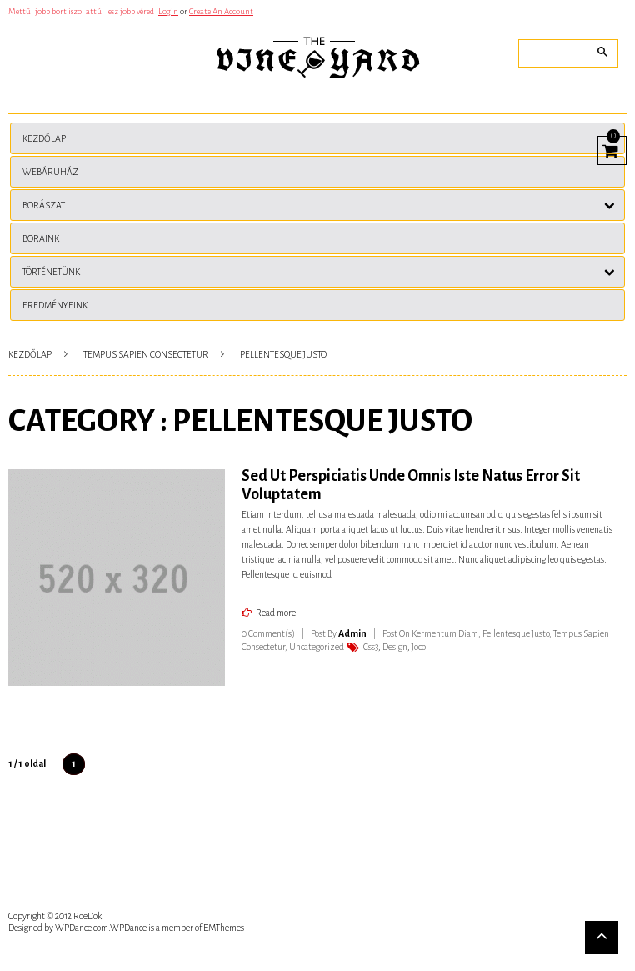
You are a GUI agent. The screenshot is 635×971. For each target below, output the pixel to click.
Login (168, 11)
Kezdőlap (30, 354)
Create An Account (221, 11)
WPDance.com (81, 928)
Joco (419, 647)
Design (395, 647)
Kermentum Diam (445, 633)
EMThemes (223, 928)
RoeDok (87, 916)
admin (352, 633)
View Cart (608, 148)
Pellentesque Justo (515, 633)
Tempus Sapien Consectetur (145, 354)
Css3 (370, 647)
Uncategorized (316, 647)
